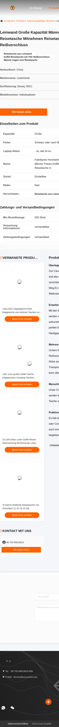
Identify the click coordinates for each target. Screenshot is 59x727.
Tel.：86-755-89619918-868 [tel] (17, 671)
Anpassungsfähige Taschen (40, 21)
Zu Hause (36, 8)
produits (20, 21)
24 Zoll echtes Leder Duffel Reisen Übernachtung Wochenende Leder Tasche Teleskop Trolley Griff (19, 443)
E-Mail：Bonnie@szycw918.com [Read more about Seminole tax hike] (19, 677)
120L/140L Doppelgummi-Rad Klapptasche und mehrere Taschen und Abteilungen (21, 312)
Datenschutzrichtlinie (18, 723)
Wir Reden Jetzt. (23, 111)
